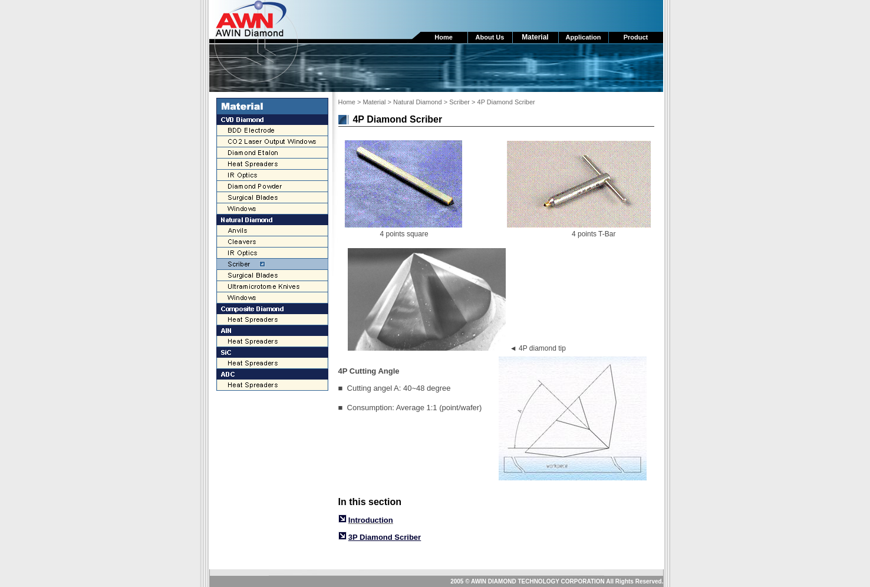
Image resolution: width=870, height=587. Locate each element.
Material (373, 101)
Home (346, 101)
